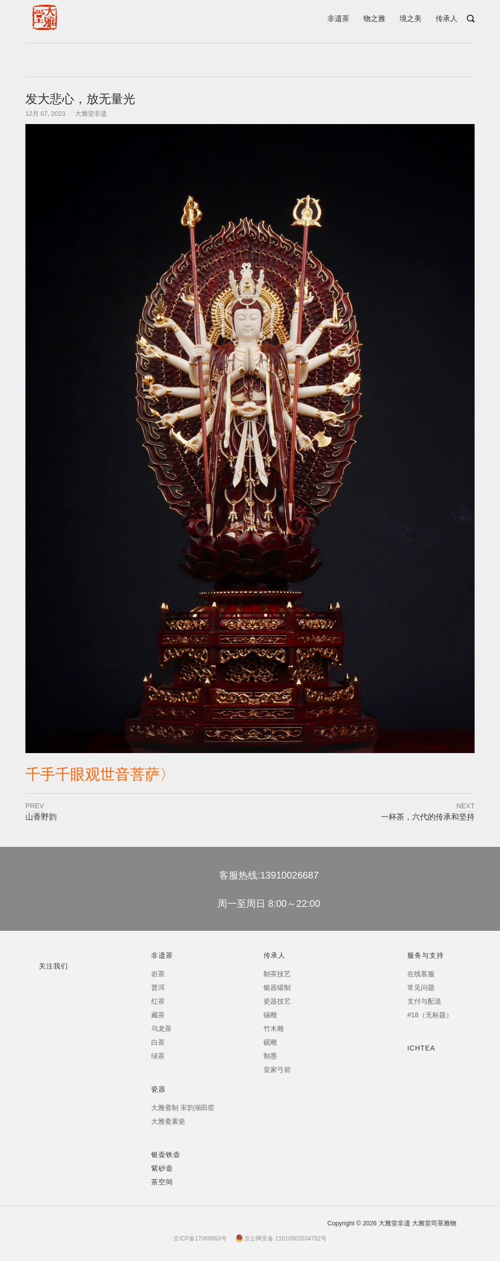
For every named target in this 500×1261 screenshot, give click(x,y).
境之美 (410, 18)
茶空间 (162, 1182)
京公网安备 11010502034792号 (281, 1238)
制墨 (270, 1056)
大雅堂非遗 (91, 113)
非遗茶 (338, 18)
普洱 (158, 987)
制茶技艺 (277, 974)
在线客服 (421, 974)
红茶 (158, 1001)
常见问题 (421, 987)
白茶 (158, 1042)
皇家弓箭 (277, 1069)
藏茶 (158, 1015)
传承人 (447, 18)
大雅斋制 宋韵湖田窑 (183, 1108)
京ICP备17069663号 (200, 1238)
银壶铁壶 (166, 1154)
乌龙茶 (161, 1028)
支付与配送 (424, 1001)
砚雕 (270, 1042)
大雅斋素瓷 (168, 1121)
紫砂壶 (162, 1168)
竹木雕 (274, 1028)
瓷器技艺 (277, 1001)
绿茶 (158, 1056)
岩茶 (158, 974)
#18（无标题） (430, 1015)
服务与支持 (425, 955)
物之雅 (374, 18)
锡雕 (270, 1015)
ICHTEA (421, 1048)
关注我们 (53, 966)
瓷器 (158, 1089)
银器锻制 (277, 987)
